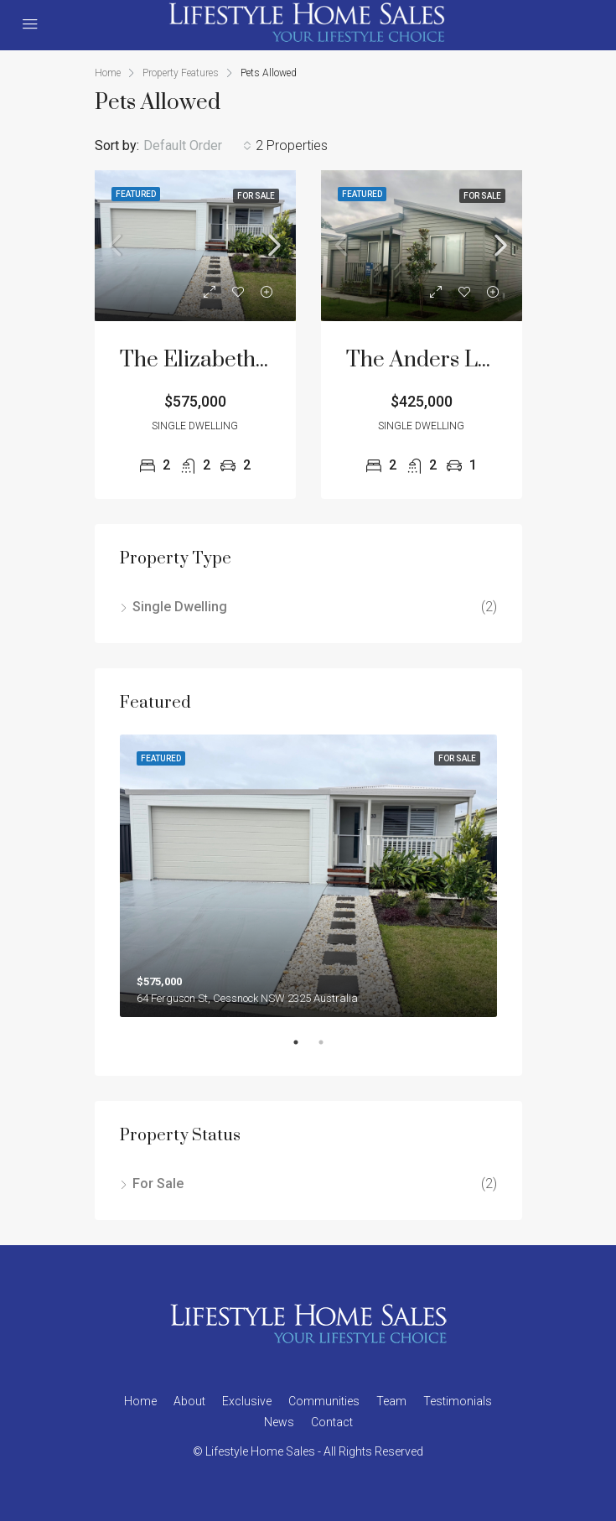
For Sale (158, 1183)
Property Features (180, 73)
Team (391, 1401)
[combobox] (197, 146)
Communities (324, 1401)
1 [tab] (304, 1049)
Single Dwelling (179, 607)
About (189, 1401)
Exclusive (247, 1401)
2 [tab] (329, 1049)
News (279, 1422)
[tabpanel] (308, 876)
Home (140, 1401)
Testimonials (457, 1401)
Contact (332, 1422)
